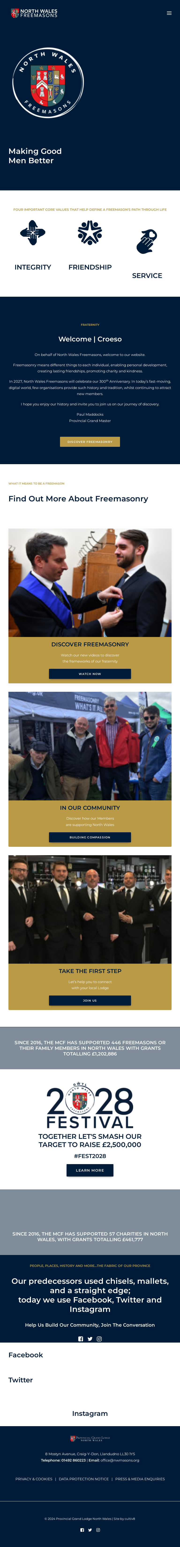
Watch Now (90, 674)
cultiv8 (130, 1519)
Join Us (90, 1000)
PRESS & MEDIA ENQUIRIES (140, 1479)
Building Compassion (90, 837)
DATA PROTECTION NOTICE (84, 1479)
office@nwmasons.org (120, 1460)
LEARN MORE (90, 1170)
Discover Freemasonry (90, 442)
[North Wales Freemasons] (34, 13)
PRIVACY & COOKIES (33, 1479)
